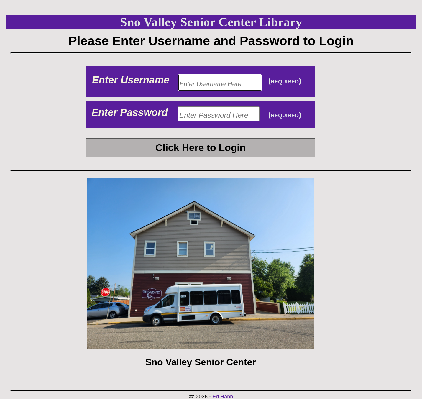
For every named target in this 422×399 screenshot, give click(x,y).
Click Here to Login (200, 147)
